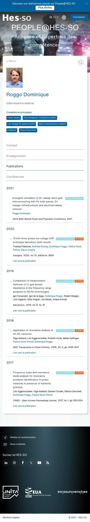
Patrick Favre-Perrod (23, 342)
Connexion (79, 17)
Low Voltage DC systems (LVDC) (21, 124)
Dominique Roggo (58, 247)
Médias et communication (19, 437)
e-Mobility (11, 130)
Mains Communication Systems (52, 124)
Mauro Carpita (28, 250)
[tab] (45, 146)
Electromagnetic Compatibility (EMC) (40, 118)
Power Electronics (28, 130)
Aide (54, 17)
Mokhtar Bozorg (40, 247)
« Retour (11, 61)
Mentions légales (11, 518)
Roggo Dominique (21, 214)
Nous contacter (14, 444)
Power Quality (13, 118)
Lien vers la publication (24, 261)
